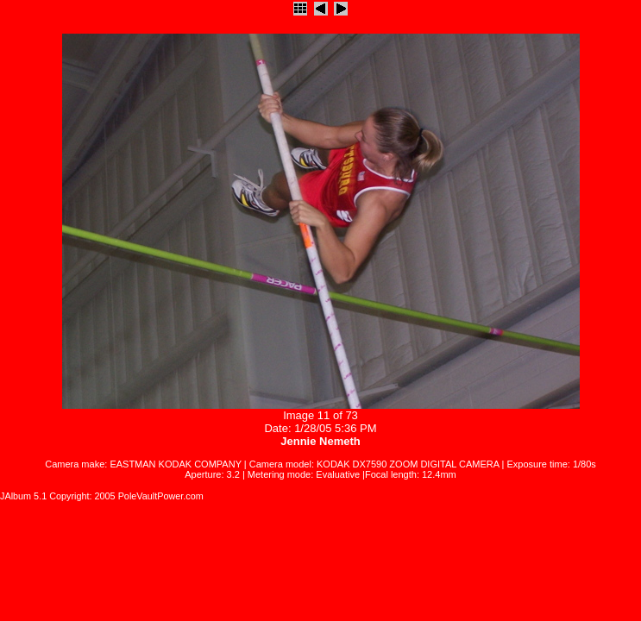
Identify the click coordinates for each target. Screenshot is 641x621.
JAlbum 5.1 (23, 496)
